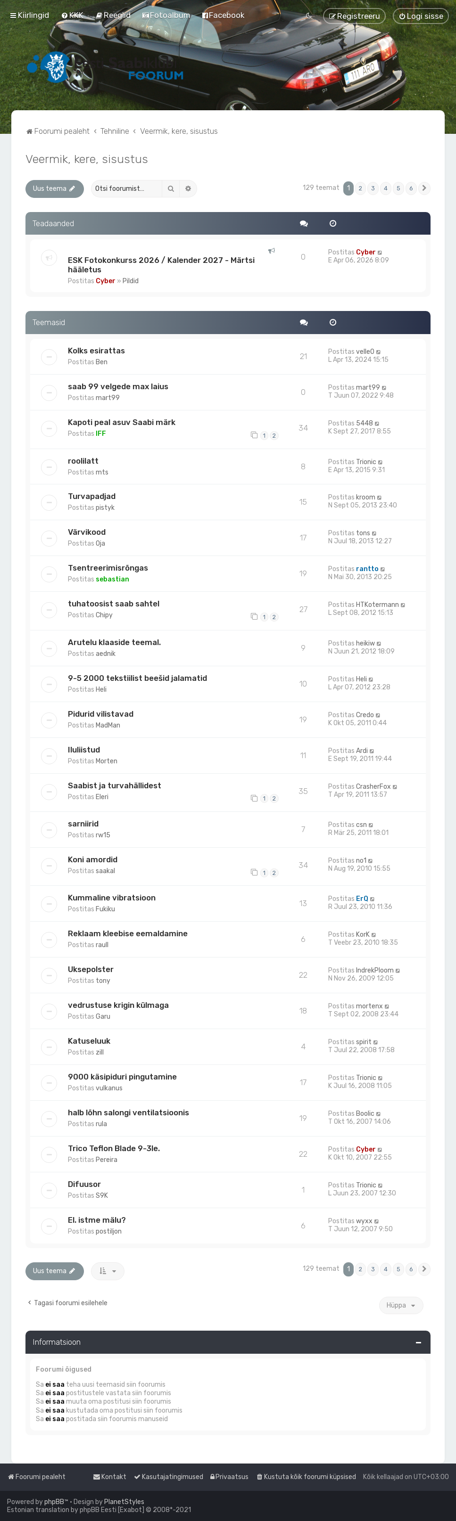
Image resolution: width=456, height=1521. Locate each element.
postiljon (109, 1231)
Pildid (131, 281)
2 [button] (360, 188)
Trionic (366, 462)
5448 (364, 423)
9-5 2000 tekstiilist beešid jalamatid (137, 678)
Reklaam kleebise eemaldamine (128, 933)
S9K (102, 1196)
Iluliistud (84, 749)
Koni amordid (92, 859)
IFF (101, 434)
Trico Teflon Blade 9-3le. (114, 1148)
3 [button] (373, 188)
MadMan (108, 725)
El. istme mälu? (97, 1220)
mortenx (369, 1006)
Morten (106, 761)
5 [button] (398, 188)
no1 (361, 861)
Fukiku (105, 909)
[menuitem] (72, 15)
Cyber (106, 281)
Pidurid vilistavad (100, 714)
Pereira (106, 1160)
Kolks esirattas (96, 350)
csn (361, 825)
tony (103, 981)
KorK (363, 935)
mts (102, 472)
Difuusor (84, 1184)
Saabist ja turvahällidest (114, 785)
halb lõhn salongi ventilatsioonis (128, 1112)
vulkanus (109, 1088)
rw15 (103, 835)
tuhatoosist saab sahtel (113, 603)
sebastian (112, 579)
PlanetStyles (124, 1502)
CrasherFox (373, 787)
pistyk (105, 508)
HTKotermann (377, 605)
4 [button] (386, 188)
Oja (100, 544)
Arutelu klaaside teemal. (114, 642)
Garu (103, 1017)
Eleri (102, 797)
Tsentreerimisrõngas (108, 567)
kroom (365, 497)
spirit (364, 1042)
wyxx (364, 1221)
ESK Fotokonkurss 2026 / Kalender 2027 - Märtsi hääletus (161, 264)
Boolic (365, 1114)
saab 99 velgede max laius (118, 386)
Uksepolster (91, 969)
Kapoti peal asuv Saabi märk (121, 422)
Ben (102, 362)
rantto (367, 569)
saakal (105, 871)
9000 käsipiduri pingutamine (122, 1076)
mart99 (108, 398)
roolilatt (83, 461)
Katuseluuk (89, 1041)
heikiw (365, 643)
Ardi (362, 751)
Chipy (104, 615)
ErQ (362, 899)
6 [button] (411, 188)
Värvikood (87, 532)
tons (363, 533)
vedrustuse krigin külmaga (118, 1005)
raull (102, 945)
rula (101, 1124)
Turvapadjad (92, 496)
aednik (106, 654)
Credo (365, 715)
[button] (424, 188)
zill (100, 1052)
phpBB (54, 1502)
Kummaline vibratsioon (112, 897)
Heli (101, 690)
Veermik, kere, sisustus (86, 159)
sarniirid (83, 823)
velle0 (365, 352)
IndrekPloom (375, 970)
